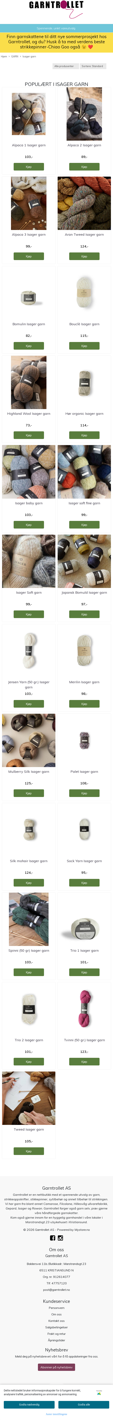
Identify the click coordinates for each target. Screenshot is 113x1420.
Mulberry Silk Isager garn (28, 771)
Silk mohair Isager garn (28, 861)
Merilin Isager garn (84, 682)
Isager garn (28, 56)
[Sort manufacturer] (66, 66)
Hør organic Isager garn (84, 413)
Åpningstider (56, 1340)
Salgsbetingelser (56, 1327)
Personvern (56, 1308)
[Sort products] (93, 66)
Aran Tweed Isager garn (84, 234)
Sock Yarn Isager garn (84, 861)
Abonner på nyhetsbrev (56, 1367)
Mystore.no (82, 1230)
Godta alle (84, 1404)
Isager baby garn (28, 503)
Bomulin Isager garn (29, 324)
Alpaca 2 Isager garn (84, 145)
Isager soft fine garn (84, 503)
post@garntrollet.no (56, 1290)
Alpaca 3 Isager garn (29, 234)
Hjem (4, 56)
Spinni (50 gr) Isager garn (29, 950)
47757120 (59, 1283)
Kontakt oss (56, 1321)
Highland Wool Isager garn (28, 413)
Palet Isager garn (84, 771)
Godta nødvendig (29, 1404)
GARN (13, 56)
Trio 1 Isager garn (84, 950)
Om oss (56, 1314)
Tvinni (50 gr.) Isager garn (84, 1040)
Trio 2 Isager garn (29, 1040)
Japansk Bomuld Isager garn (84, 592)
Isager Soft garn (29, 592)
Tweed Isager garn (29, 1129)
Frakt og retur (56, 1334)
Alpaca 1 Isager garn (29, 145)
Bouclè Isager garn (84, 324)
